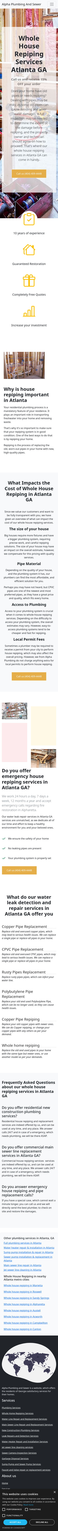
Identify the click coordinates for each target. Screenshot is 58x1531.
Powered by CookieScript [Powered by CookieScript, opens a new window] (13, 1528)
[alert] (29, 1510)
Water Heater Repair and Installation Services (25, 1441)
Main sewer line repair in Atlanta (22, 1265)
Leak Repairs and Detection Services (20, 1435)
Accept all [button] (15, 1522)
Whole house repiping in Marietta (23, 1285)
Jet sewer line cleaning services (17, 1447)
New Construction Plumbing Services (20, 1430)
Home (5, 1483)
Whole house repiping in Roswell (23, 1291)
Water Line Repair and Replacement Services (24, 1419)
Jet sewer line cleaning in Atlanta (22, 1270)
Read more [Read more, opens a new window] (28, 1505)
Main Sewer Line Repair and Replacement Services (27, 1424)
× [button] (54, 1492)
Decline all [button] (42, 1522)
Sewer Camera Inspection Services (19, 1452)
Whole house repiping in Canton (22, 1329)
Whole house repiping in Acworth (23, 1316)
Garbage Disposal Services (15, 1458)
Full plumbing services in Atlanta (22, 1243)
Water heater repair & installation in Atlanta (29, 1247)
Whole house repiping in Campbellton (26, 1323)
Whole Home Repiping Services (17, 1413)
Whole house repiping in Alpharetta (24, 1304)
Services (6, 1488)
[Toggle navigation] (51, 4)
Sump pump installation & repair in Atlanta (28, 1252)
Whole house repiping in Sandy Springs (26, 1298)
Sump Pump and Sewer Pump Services (21, 1464)
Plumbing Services (11, 1407)
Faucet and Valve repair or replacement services (26, 1469)
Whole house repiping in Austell (22, 1310)
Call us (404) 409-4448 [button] (29, 173)
